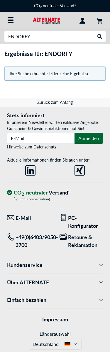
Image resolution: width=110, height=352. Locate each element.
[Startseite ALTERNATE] (46, 19)
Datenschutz (44, 146)
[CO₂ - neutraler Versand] (38, 192)
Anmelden (88, 138)
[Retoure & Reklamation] (81, 241)
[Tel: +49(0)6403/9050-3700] (29, 241)
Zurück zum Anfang (55, 102)
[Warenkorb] (99, 20)
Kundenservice (55, 265)
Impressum (55, 319)
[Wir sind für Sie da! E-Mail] (29, 218)
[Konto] (82, 20)
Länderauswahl (55, 334)
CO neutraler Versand (55, 5)
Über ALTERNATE (55, 282)
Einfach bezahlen (55, 300)
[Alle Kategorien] (10, 20)
